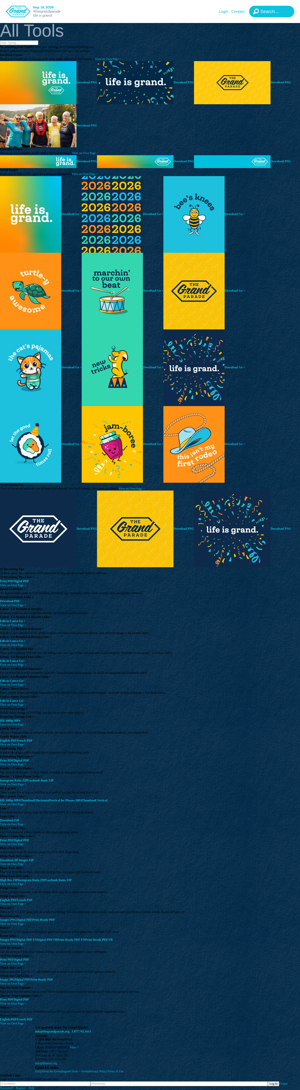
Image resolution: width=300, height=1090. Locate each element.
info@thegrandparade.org (52, 1031)
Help (31, 1088)
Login (223, 11)
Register (66, 1071)
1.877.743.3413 (81, 1031)
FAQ (38, 1071)
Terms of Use (115, 1071)
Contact (238, 11)
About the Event (51, 1071)
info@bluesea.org (46, 1063)
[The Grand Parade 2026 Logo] (39, 11)
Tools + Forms (80, 1071)
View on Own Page (108, 59)
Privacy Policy (98, 1071)
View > (74, 1047)
